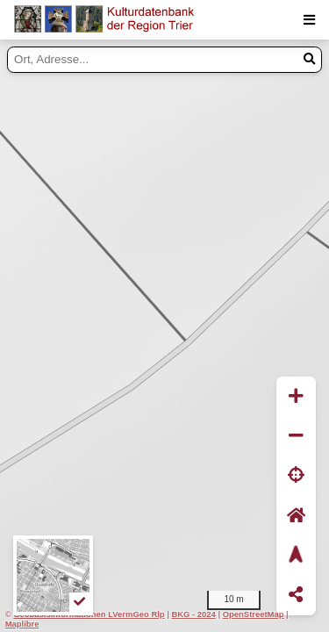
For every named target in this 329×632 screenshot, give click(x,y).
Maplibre (22, 623)
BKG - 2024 (193, 614)
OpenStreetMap (253, 614)
